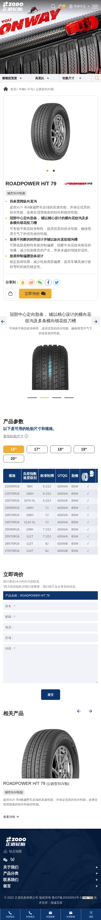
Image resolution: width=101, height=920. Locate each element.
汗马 (30, 89)
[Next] (95, 320)
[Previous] (78, 711)
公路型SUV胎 (45, 89)
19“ (84, 449)
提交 (51, 694)
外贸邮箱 (70, 917)
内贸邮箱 (50, 917)
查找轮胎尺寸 (16, 436)
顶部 (91, 917)
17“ (37, 449)
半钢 (22, 89)
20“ (14, 459)
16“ (14, 449)
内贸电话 (10, 917)
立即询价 (35, 293)
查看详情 (11, 817)
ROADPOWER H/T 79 (36, 783)
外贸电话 (30, 917)
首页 (13, 89)
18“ (61, 449)
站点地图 (12, 852)
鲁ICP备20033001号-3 (67, 897)
